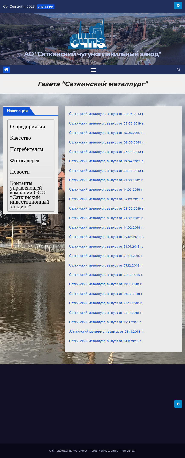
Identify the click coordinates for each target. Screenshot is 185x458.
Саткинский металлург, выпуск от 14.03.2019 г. (106, 189)
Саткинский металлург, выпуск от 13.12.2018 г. (105, 284)
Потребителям (26, 149)
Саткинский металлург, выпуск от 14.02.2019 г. (106, 227)
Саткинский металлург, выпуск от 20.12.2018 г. (106, 275)
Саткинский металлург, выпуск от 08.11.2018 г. (107, 331)
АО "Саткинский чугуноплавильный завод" (92, 54)
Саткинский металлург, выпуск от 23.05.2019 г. (106, 123)
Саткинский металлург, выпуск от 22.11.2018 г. (105, 313)
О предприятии (27, 126)
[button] (178, 70)
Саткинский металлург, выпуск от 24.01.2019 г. (106, 256)
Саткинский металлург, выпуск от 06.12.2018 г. (106, 294)
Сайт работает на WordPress (68, 450)
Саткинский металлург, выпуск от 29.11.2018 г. (105, 303)
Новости (20, 172)
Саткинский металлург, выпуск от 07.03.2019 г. (106, 199)
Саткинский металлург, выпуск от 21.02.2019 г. (106, 218)
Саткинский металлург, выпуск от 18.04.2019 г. (106, 161)
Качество (20, 138)
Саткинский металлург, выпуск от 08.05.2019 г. (106, 142)
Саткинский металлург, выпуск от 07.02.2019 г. (106, 237)
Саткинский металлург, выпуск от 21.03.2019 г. (106, 180)
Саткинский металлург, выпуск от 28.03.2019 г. (106, 171)
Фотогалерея (24, 160)
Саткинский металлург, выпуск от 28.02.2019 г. (106, 208)
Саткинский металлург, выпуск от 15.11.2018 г (105, 322)
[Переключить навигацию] (93, 69)
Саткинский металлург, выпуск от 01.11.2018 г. (105, 341)
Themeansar (127, 450)
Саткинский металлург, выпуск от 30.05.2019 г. (106, 114)
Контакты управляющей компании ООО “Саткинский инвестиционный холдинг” (29, 194)
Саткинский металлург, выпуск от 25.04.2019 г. (106, 152)
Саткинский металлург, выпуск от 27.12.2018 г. (106, 265)
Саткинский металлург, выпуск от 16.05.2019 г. (106, 133)
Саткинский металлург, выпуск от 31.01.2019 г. (106, 246)
